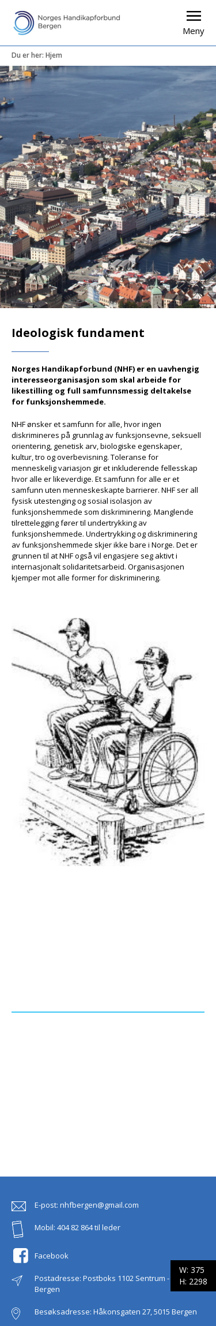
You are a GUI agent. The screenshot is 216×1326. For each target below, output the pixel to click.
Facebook (52, 1255)
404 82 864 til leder (88, 1227)
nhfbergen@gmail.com (99, 1205)
